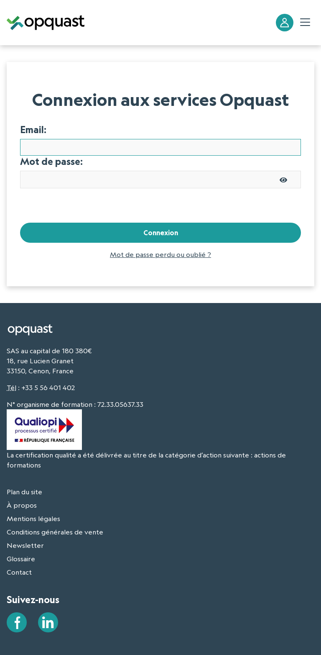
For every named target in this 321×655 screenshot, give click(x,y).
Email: (33, 130)
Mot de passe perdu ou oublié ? (160, 254)
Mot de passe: (51, 161)
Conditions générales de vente (55, 532)
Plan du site (24, 492)
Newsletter (25, 545)
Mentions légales (33, 518)
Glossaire (21, 559)
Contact (19, 572)
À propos (22, 505)
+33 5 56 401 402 (48, 387)
